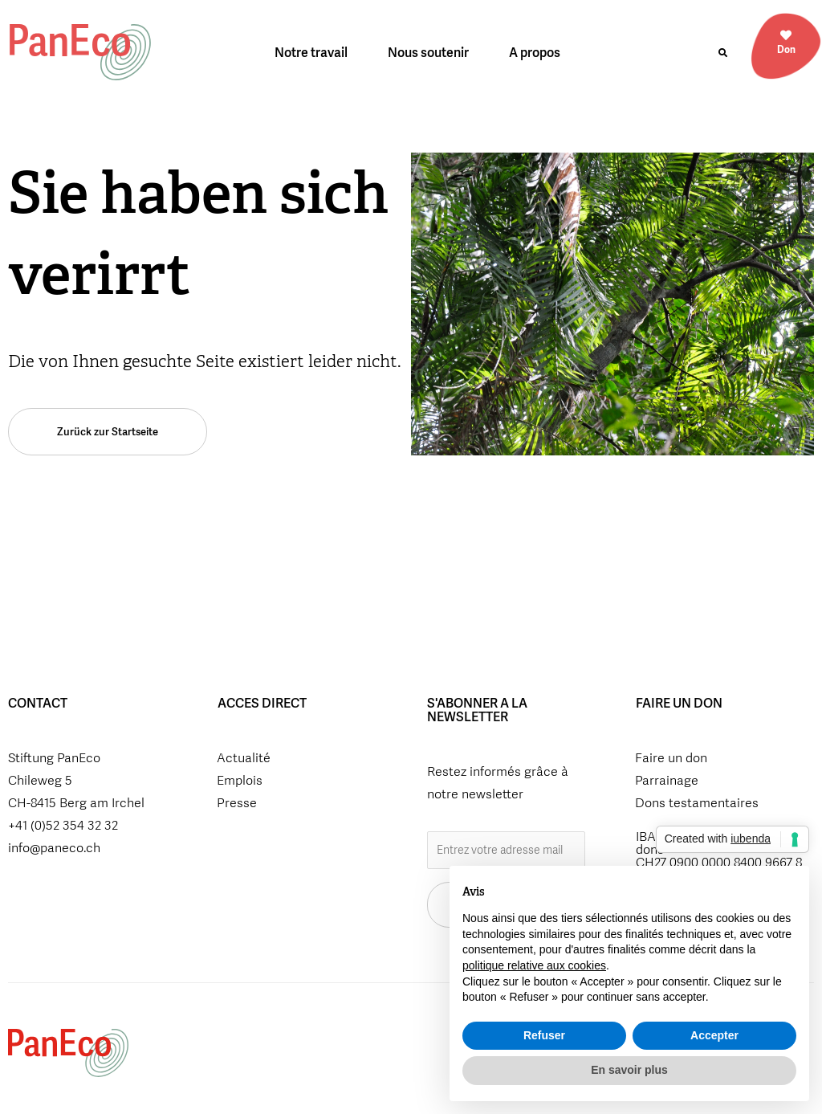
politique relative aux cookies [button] (534, 965)
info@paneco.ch (54, 847)
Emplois (239, 780)
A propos (538, 52)
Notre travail (315, 52)
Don (786, 49)
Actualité (244, 757)
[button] (723, 53)
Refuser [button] (544, 1035)
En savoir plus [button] (629, 1069)
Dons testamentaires (697, 802)
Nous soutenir (432, 52)
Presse (237, 802)
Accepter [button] (714, 1035)
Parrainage (666, 780)
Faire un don (671, 757)
